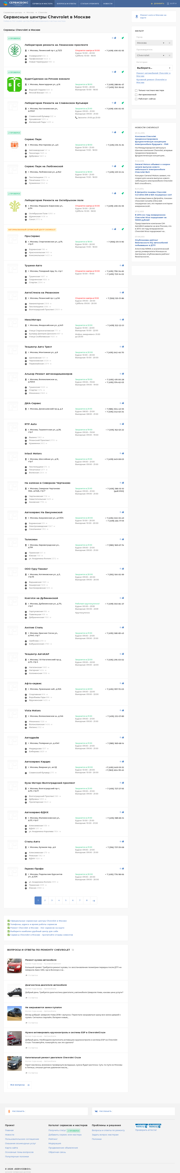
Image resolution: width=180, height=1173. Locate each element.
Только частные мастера (151, 90)
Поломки (97, 1139)
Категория (141, 62)
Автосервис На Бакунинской (43, 512)
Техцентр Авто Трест (38, 347)
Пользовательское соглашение (22, 1139)
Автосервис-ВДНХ (36, 812)
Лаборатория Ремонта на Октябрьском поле (54, 200)
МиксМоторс (33, 320)
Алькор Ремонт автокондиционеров (48, 374)
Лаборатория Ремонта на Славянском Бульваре (56, 103)
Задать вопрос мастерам (105, 1135)
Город (139, 37)
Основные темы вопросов (19, 1152)
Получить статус (57, 1130)
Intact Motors (33, 453)
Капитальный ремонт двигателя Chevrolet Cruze (53, 1058)
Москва (32, 12)
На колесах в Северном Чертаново (47, 483)
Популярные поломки (17, 1157)
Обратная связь (57, 1152)
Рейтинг (53, 1139)
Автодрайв (32, 738)
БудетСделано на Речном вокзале (47, 79)
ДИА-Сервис (33, 403)
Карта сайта (11, 1148)
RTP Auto (31, 424)
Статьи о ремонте (90, 4)
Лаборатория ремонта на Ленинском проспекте (56, 45)
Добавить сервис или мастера (64, 1135)
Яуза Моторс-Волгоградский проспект (50, 783)
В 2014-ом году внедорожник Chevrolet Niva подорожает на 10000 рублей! (150, 217)
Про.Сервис (32, 236)
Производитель (144, 50)
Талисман (31, 539)
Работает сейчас (147, 99)
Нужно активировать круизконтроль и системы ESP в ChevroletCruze (65, 1033)
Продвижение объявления (63, 1148)
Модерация (54, 1144)
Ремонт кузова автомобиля (41, 960)
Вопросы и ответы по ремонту (108, 1130)
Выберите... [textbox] (144, 68)
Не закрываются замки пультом (43, 1008)
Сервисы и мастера (42, 4)
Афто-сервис (33, 683)
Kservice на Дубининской (41, 598)
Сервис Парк (33, 139)
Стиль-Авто (32, 842)
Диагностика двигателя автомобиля (46, 985)
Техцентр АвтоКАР (37, 654)
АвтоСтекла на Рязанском (42, 293)
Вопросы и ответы (66, 4)
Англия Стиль (34, 627)
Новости (107, 4)
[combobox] (154, 43)
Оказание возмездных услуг (20, 1144)
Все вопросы (20, 1085)
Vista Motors (33, 710)
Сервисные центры (14, 12)
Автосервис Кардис (38, 762)
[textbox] (153, 43)
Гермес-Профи (34, 869)
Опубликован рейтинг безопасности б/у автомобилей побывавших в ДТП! (151, 242)
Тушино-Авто (33, 265)
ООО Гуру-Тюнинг (36, 569)
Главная (9, 1130)
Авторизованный (147, 95)
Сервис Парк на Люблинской (44, 166)
